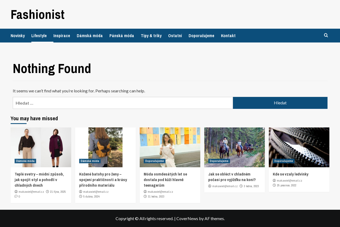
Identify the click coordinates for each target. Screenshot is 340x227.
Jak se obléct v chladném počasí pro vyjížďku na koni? (232, 176)
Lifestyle (39, 35)
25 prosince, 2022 (286, 185)
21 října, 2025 (58, 192)
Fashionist (38, 14)
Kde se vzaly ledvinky (290, 174)
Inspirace (61, 35)
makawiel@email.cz (31, 192)
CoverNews (187, 218)
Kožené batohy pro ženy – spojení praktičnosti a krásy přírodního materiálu (103, 179)
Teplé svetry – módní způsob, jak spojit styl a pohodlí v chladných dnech (39, 179)
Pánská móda (121, 35)
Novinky (18, 35)
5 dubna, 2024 (91, 196)
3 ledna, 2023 (251, 186)
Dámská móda (90, 35)
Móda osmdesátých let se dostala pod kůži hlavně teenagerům (165, 179)
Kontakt (228, 35)
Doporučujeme (201, 35)
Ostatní (175, 35)
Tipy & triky (151, 35)
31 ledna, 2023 (156, 196)
